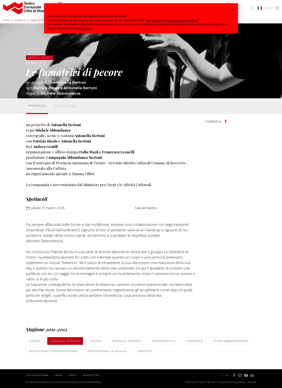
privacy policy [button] (83, 28)
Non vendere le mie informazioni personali (172, 20)
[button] (232, 9)
